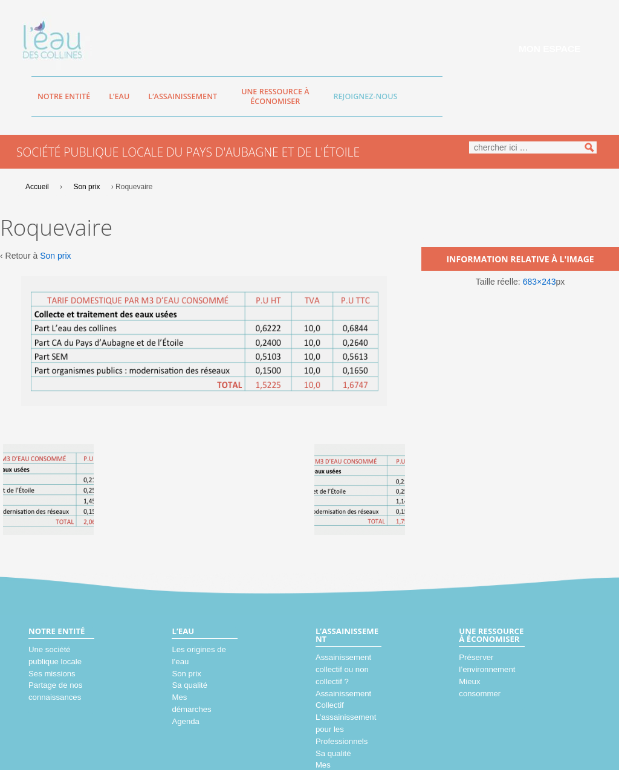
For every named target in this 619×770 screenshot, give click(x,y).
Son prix (86, 187)
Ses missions (52, 673)
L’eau (119, 96)
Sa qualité (189, 685)
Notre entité (63, 96)
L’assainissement (182, 96)
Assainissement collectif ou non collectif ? (343, 669)
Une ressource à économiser (275, 96)
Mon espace (549, 49)
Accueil (37, 187)
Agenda (185, 721)
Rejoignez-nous (366, 96)
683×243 (539, 281)
